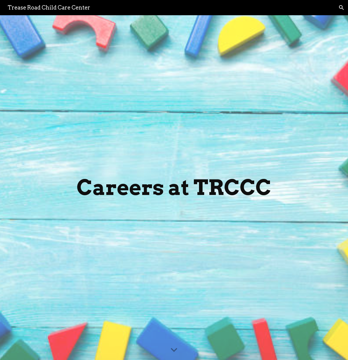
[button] (341, 7)
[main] (174, 187)
